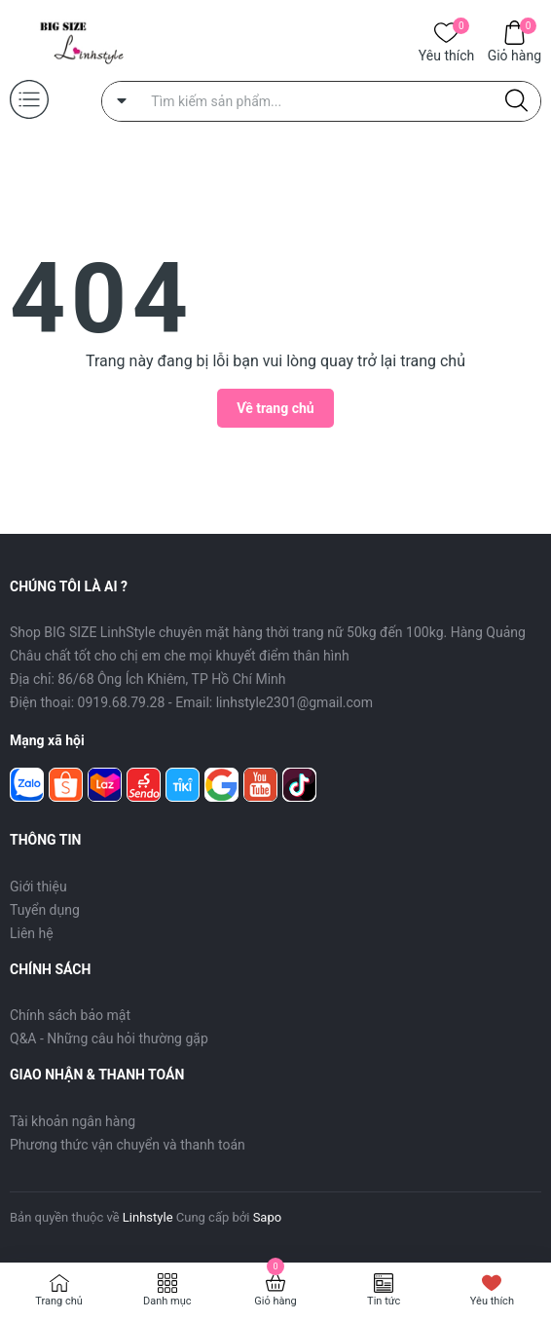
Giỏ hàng (514, 54)
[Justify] (516, 101)
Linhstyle (148, 1217)
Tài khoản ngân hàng (72, 1121)
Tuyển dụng (45, 910)
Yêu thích (446, 54)
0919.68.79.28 (121, 702)
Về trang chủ (275, 408)
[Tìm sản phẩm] (321, 101)
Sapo (267, 1217)
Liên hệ (32, 933)
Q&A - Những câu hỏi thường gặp (109, 1038)
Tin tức (383, 1301)
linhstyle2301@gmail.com (294, 702)
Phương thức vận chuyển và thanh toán (127, 1144)
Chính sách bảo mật (70, 1015)
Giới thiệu (38, 886)
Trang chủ (59, 1301)
